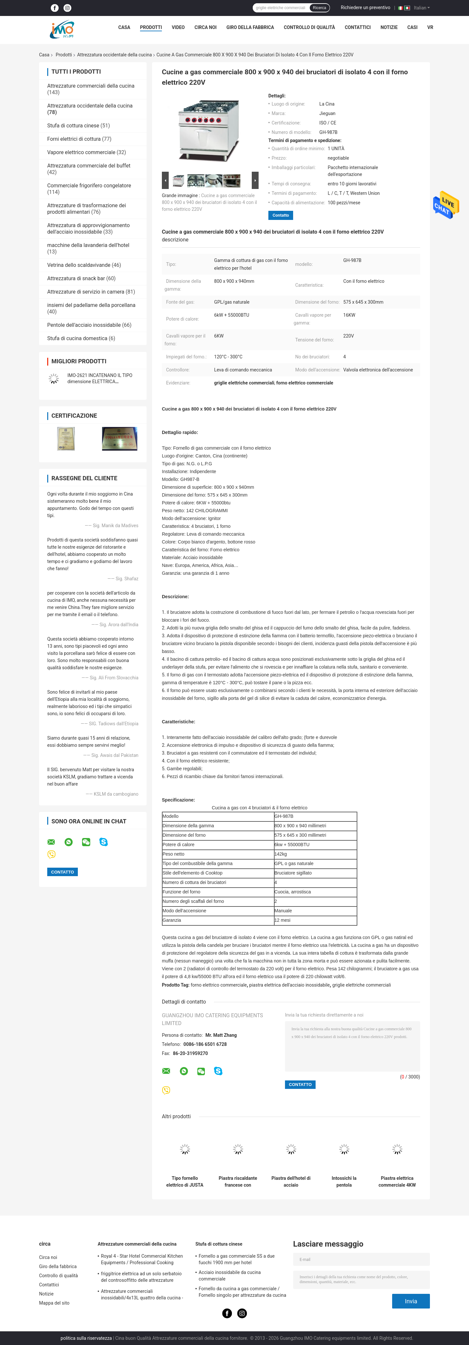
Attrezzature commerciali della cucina (91, 86)
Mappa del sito (54, 1303)
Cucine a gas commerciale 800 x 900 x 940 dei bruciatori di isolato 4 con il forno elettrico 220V (209, 202)
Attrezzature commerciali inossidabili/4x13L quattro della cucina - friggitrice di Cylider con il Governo (142, 1295)
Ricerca (319, 8)
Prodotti (151, 27)
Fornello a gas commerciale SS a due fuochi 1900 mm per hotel (237, 1259)
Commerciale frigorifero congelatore (89, 185)
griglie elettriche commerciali (361, 985)
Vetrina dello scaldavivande (78, 265)
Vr (430, 27)
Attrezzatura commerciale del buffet (88, 166)
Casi (412, 27)
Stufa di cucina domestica (77, 338)
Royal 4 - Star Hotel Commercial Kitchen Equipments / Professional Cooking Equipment (142, 1260)
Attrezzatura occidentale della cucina (114, 54)
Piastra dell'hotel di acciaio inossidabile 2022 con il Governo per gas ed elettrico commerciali (291, 1182)
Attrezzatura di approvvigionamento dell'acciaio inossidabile (88, 228)
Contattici (358, 27)
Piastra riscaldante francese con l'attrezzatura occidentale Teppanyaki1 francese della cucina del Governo (237, 1182)
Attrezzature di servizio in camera (85, 292)
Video (178, 27)
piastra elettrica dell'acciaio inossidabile (289, 985)
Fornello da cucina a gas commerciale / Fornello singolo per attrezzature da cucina (242, 1292)
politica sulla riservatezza (86, 1338)
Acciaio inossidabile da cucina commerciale (230, 1275)
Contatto (281, 215)
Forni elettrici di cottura (74, 139)
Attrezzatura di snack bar (76, 278)
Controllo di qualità (309, 27)
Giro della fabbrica (250, 27)
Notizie (388, 27)
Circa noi (205, 27)
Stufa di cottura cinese (73, 126)
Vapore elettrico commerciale (81, 152)
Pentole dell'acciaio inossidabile (84, 325)
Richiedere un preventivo (366, 7)
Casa (124, 27)
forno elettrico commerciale (219, 985)
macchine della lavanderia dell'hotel (88, 245)
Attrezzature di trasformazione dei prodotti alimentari (86, 208)
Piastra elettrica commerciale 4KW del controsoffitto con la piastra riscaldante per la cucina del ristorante (397, 1182)
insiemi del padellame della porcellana (91, 305)
